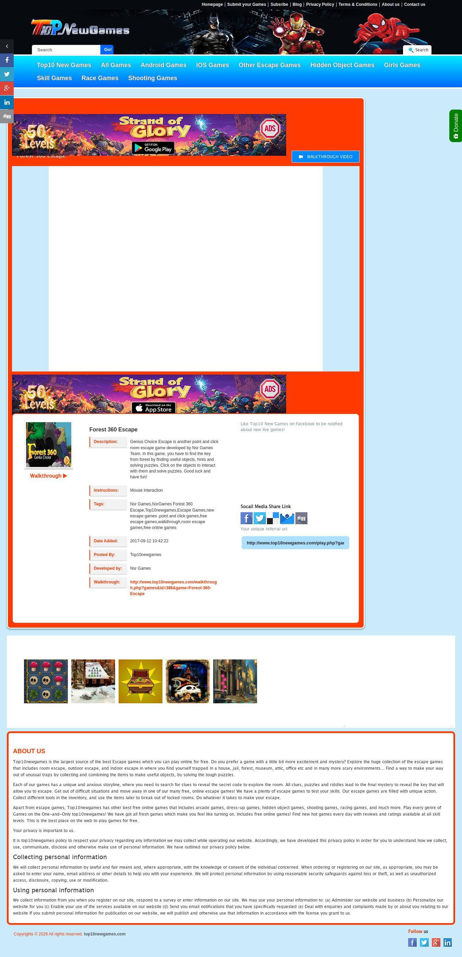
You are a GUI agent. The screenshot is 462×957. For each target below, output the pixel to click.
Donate (456, 126)
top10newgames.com (104, 934)
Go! (108, 49)
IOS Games (212, 65)
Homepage (212, 4)
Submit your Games (246, 4)
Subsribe (279, 4)
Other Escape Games (270, 65)
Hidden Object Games (343, 65)
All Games (116, 65)
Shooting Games (152, 78)
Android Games (164, 65)
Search (421, 49)
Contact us (414, 4)
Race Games (100, 78)
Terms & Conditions (358, 4)
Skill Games (54, 78)
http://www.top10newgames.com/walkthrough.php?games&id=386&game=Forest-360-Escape (173, 588)
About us (391, 4)
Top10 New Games (64, 65)
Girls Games (402, 65)
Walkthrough (48, 476)
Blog (297, 4)
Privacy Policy (320, 4)
